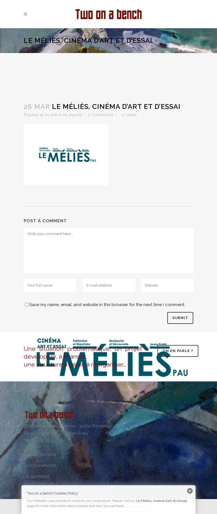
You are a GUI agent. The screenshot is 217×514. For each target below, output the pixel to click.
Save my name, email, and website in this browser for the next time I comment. (107, 304)
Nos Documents (40, 465)
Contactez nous (40, 454)
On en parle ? (177, 351)
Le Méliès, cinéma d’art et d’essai (161, 501)
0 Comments (101, 114)
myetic (76, 114)
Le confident (36, 476)
